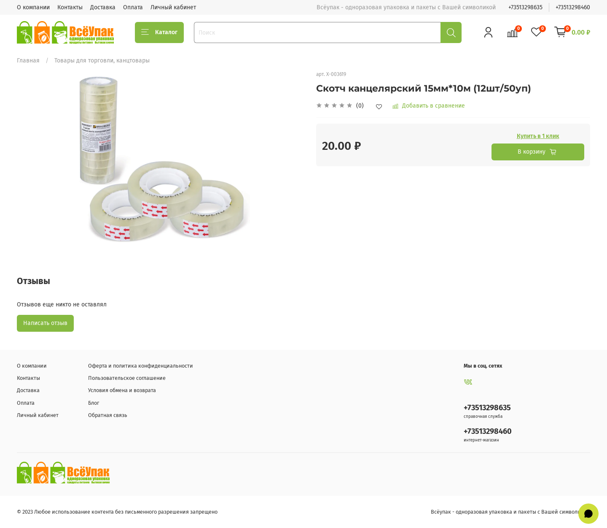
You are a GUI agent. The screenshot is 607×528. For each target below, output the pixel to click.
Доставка (102, 7)
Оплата (133, 7)
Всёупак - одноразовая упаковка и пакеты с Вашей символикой (510, 512)
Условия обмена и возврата (122, 390)
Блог (93, 403)
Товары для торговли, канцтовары (102, 60)
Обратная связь (107, 415)
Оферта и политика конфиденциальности (140, 366)
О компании (33, 7)
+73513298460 (573, 7)
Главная (28, 60)
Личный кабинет (173, 7)
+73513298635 (525, 7)
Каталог (159, 32)
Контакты (70, 7)
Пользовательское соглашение (127, 378)
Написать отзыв (45, 323)
